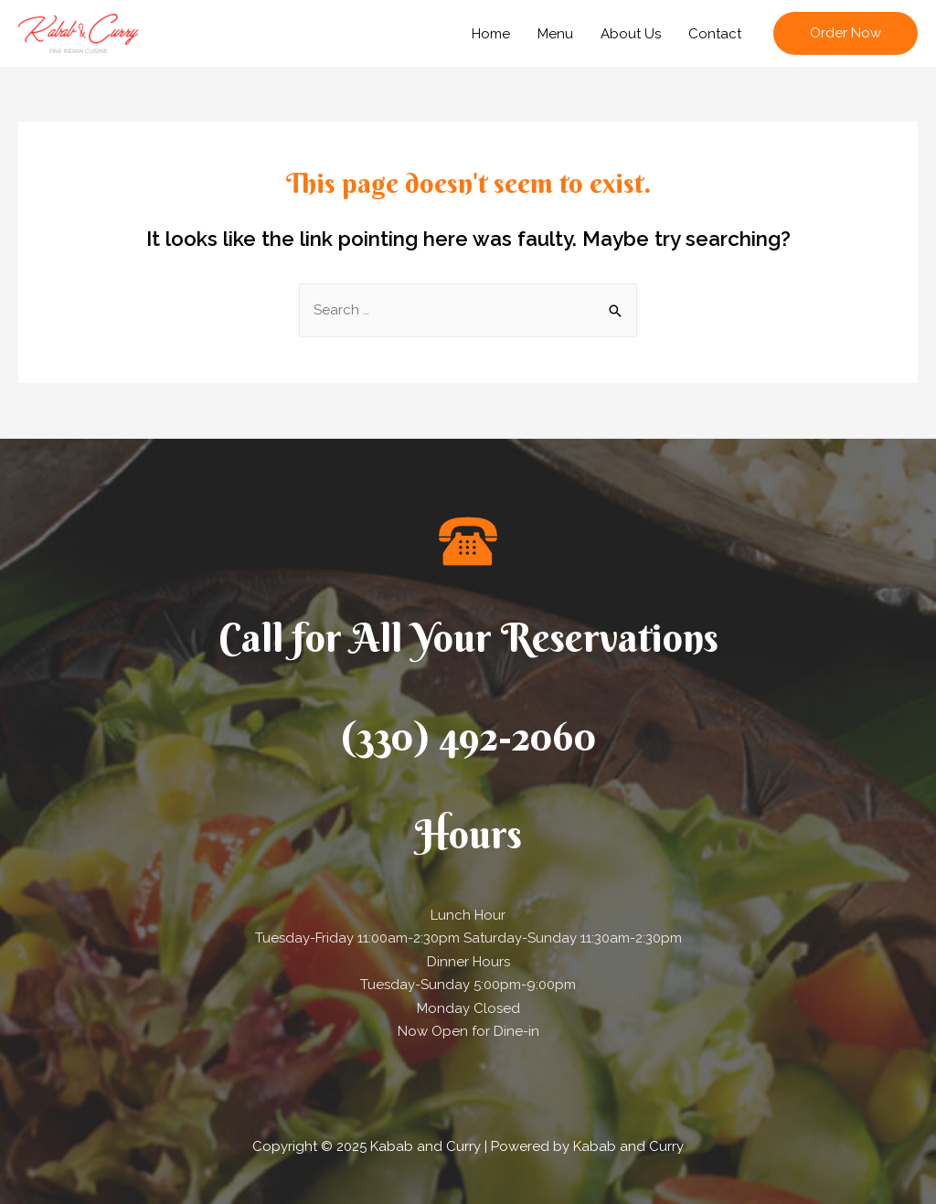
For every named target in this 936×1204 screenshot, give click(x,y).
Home (491, 34)
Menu (555, 34)
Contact (714, 34)
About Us (631, 34)
